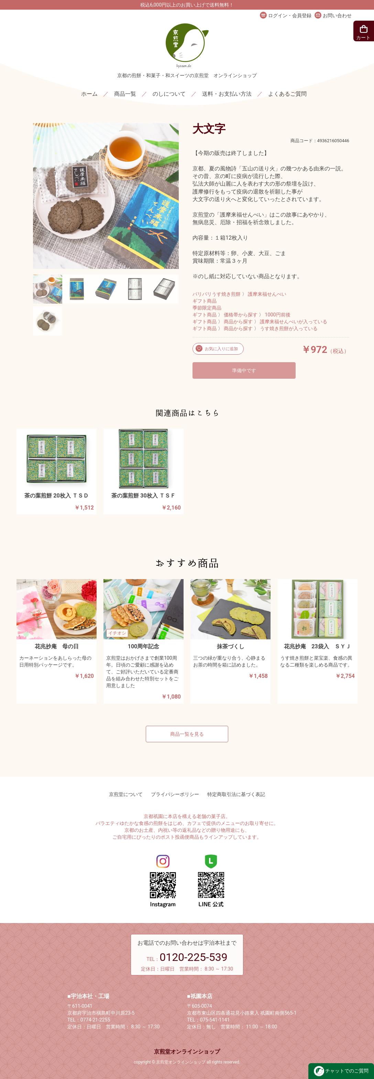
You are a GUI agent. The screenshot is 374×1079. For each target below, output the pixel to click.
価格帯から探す (240, 315)
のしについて (169, 94)
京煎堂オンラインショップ (187, 1051)
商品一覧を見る (187, 734)
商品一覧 (125, 94)
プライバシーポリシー (175, 794)
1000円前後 (277, 315)
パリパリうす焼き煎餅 (216, 294)
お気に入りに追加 (221, 348)
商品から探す (238, 322)
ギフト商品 (204, 301)
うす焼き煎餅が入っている (289, 329)
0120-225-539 (194, 957)
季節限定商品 (206, 308)
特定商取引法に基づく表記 (236, 794)
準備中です (244, 370)
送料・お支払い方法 (227, 94)
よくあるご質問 (287, 94)
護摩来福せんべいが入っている (293, 322)
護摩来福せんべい (267, 294)
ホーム (89, 94)
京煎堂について (126, 794)
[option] (106, 196)
